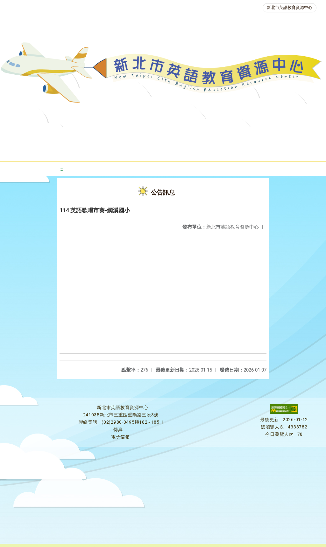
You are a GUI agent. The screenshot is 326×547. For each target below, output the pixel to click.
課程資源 (94, 135)
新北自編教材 (174, 135)
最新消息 (63, 135)
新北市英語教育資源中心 (289, 7)
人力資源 (95, 151)
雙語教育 (185, 151)
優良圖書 (217, 135)
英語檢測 (255, 135)
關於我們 (25, 135)
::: (61, 169)
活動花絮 (223, 151)
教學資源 (132, 135)
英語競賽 (293, 135)
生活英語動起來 (140, 151)
